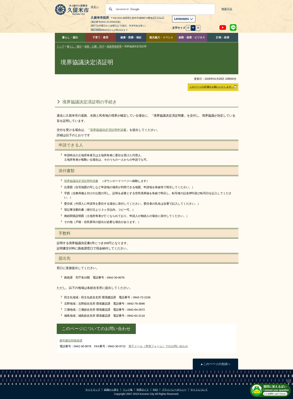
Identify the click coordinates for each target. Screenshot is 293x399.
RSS (155, 389)
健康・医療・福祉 (130, 37)
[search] (159, 9)
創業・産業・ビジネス (192, 37)
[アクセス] (159, 17)
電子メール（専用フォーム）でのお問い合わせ (158, 346)
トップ (60, 46)
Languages (184, 18)
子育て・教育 (100, 37)
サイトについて (199, 389)
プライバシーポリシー (174, 389)
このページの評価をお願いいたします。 (213, 86)
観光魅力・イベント (161, 37)
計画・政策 (222, 37)
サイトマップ (92, 389)
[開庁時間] (96, 29)
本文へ (95, 7)
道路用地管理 (114, 46)
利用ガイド (143, 389)
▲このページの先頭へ (215, 364)
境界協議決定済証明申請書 (108, 129)
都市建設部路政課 (71, 340)
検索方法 (226, 9)
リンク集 (128, 389)
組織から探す (111, 389)
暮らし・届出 (70, 37)
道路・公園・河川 (94, 46)
